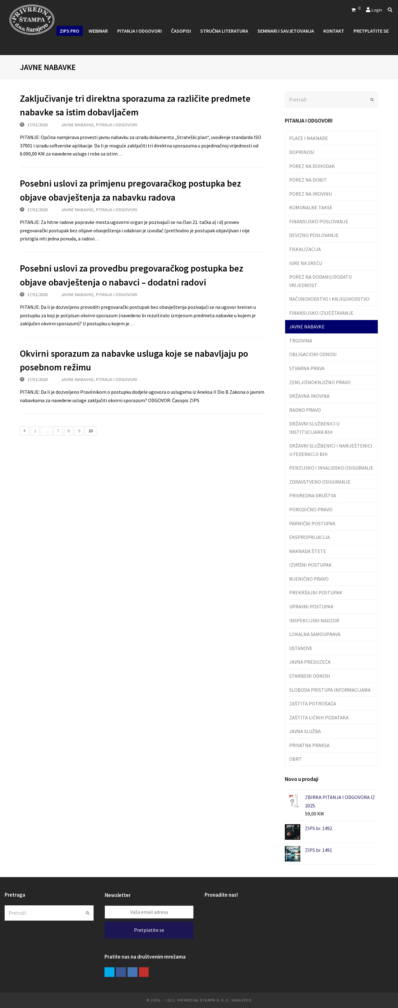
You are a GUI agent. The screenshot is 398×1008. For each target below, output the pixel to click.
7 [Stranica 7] (58, 431)
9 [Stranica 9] (79, 431)
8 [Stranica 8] (68, 431)
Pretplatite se (149, 930)
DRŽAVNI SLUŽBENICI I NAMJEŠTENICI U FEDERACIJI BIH (330, 450)
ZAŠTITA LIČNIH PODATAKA (319, 717)
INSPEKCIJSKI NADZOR (314, 620)
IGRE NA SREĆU (305, 263)
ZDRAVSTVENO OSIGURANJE (319, 482)
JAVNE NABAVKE (77, 125)
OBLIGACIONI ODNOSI (313, 354)
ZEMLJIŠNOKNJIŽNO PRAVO (320, 382)
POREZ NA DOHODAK (312, 166)
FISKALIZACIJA (305, 249)
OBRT (295, 759)
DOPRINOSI (301, 152)
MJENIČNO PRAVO (309, 579)
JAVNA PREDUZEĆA (310, 662)
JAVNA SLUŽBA (305, 731)
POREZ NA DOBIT (308, 180)
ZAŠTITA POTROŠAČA (312, 703)
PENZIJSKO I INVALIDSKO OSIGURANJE (331, 468)
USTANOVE (300, 648)
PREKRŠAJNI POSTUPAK (315, 592)
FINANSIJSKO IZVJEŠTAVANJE (321, 313)
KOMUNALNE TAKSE (310, 207)
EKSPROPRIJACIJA (309, 537)
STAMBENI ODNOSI (309, 676)
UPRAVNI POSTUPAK (311, 606)
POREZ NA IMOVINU (310, 194)
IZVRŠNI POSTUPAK (310, 565)
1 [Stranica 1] (35, 431)
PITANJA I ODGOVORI (116, 125)
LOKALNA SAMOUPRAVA (314, 634)
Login (376, 10)
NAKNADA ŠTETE (307, 551)
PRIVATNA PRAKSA (309, 745)
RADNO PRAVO (305, 410)
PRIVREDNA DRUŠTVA (312, 495)
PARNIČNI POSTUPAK (312, 523)
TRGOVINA (300, 340)
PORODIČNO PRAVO (310, 509)
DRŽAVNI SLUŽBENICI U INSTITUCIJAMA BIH (314, 427)
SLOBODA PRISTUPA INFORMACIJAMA (330, 690)
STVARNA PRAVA (307, 368)
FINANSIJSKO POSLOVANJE (318, 221)
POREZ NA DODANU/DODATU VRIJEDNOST (320, 281)
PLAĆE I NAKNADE (308, 138)
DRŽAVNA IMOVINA (309, 396)
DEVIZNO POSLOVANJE (314, 235)
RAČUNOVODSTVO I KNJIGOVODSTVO (329, 299)
